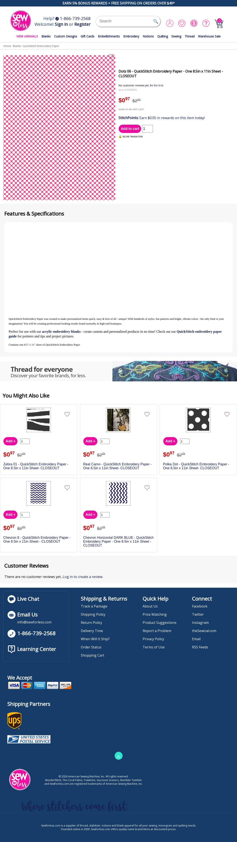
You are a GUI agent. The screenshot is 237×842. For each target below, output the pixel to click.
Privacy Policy (153, 639)
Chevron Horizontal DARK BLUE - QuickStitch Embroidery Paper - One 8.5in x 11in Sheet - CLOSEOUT (118, 541)
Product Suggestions (159, 622)
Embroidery (131, 36)
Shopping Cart (92, 655)
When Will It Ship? (95, 639)
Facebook (199, 606)
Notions (148, 36)
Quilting (162, 36)
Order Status (91, 647)
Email (196, 639)
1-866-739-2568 (72, 18)
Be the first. (157, 85)
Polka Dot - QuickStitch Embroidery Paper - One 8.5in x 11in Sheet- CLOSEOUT (196, 466)
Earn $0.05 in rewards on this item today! (161, 117)
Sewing (176, 36)
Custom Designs (65, 36)
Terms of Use (154, 647)
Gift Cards (87, 36)
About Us (150, 606)
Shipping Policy (93, 614)
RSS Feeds (200, 647)
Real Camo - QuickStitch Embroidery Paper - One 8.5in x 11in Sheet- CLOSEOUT (117, 466)
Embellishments (109, 36)
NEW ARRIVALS (27, 36)
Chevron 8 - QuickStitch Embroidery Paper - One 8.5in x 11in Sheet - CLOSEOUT (36, 539)
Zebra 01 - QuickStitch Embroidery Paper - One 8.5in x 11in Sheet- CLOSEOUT (35, 466)
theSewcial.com (204, 630)
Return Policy (91, 622)
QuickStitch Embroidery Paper (41, 46)
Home (7, 46)
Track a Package (94, 606)
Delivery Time (92, 630)
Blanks (46, 36)
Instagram (200, 622)
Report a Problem (157, 630)
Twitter (198, 614)
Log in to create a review (82, 576)
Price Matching (155, 614)
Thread (190, 36)
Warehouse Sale (209, 36)
